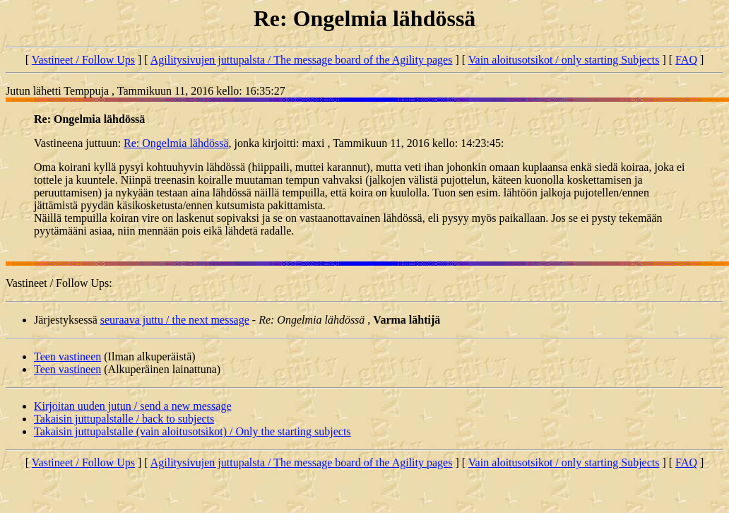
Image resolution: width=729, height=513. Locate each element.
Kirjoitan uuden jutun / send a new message (133, 406)
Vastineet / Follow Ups (83, 60)
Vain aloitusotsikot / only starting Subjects (564, 60)
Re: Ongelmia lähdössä (176, 143)
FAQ (686, 60)
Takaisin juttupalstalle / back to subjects (124, 419)
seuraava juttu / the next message (174, 320)
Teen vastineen (67, 356)
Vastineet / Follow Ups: (59, 283)
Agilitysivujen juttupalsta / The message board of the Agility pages (301, 60)
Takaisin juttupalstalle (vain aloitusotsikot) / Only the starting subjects (192, 431)
